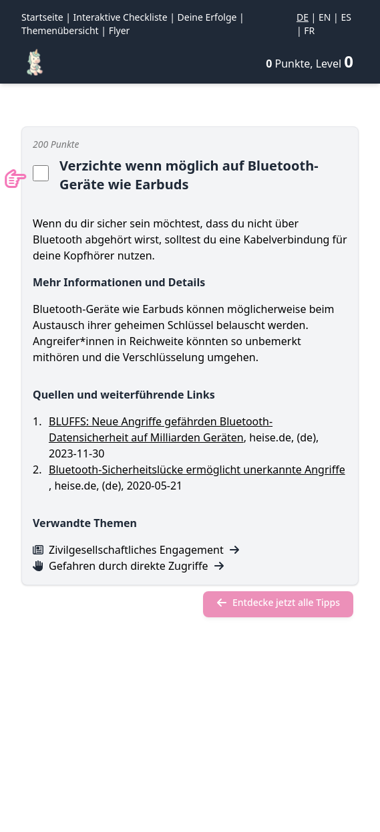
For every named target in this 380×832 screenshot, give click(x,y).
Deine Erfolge (207, 17)
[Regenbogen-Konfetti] (35, 62)
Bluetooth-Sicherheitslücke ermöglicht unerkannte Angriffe (197, 469)
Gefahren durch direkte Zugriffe (128, 565)
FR (309, 30)
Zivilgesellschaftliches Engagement (136, 549)
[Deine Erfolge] (309, 61)
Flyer (119, 30)
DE (303, 17)
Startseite (42, 17)
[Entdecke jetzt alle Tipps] (278, 604)
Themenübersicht (60, 30)
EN (325, 17)
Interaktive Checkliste (120, 17)
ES (346, 17)
